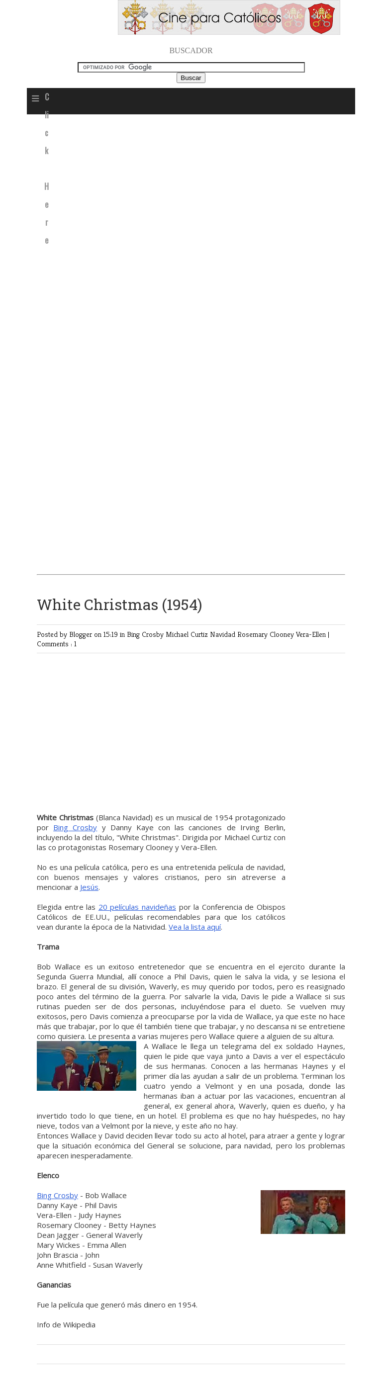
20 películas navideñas (137, 907)
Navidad (223, 634)
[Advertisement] (191, 194)
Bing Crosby (146, 634)
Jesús (89, 887)
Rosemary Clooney (266, 634)
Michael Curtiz (188, 634)
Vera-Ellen (312, 634)
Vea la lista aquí (195, 927)
